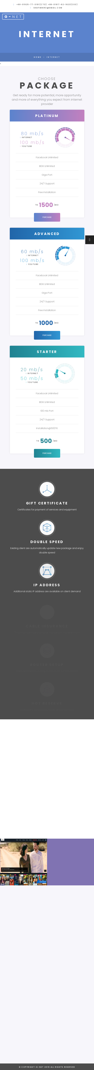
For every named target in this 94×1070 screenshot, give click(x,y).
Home (38, 57)
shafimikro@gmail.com (48, 8)
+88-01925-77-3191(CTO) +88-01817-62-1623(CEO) (47, 4)
